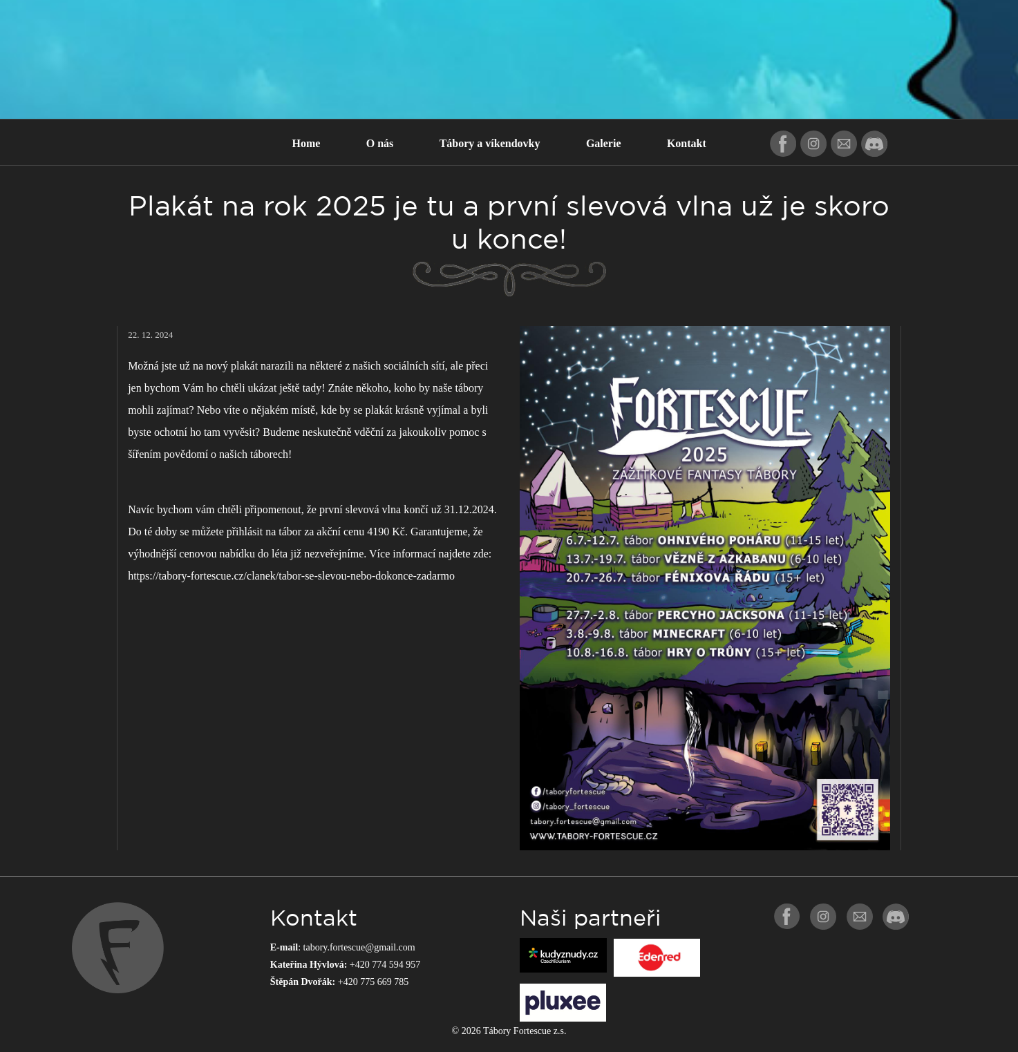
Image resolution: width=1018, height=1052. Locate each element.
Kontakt (686, 143)
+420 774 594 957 (385, 964)
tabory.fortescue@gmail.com (359, 947)
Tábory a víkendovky (490, 143)
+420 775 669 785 (373, 982)
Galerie (603, 143)
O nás (380, 143)
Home (306, 143)
